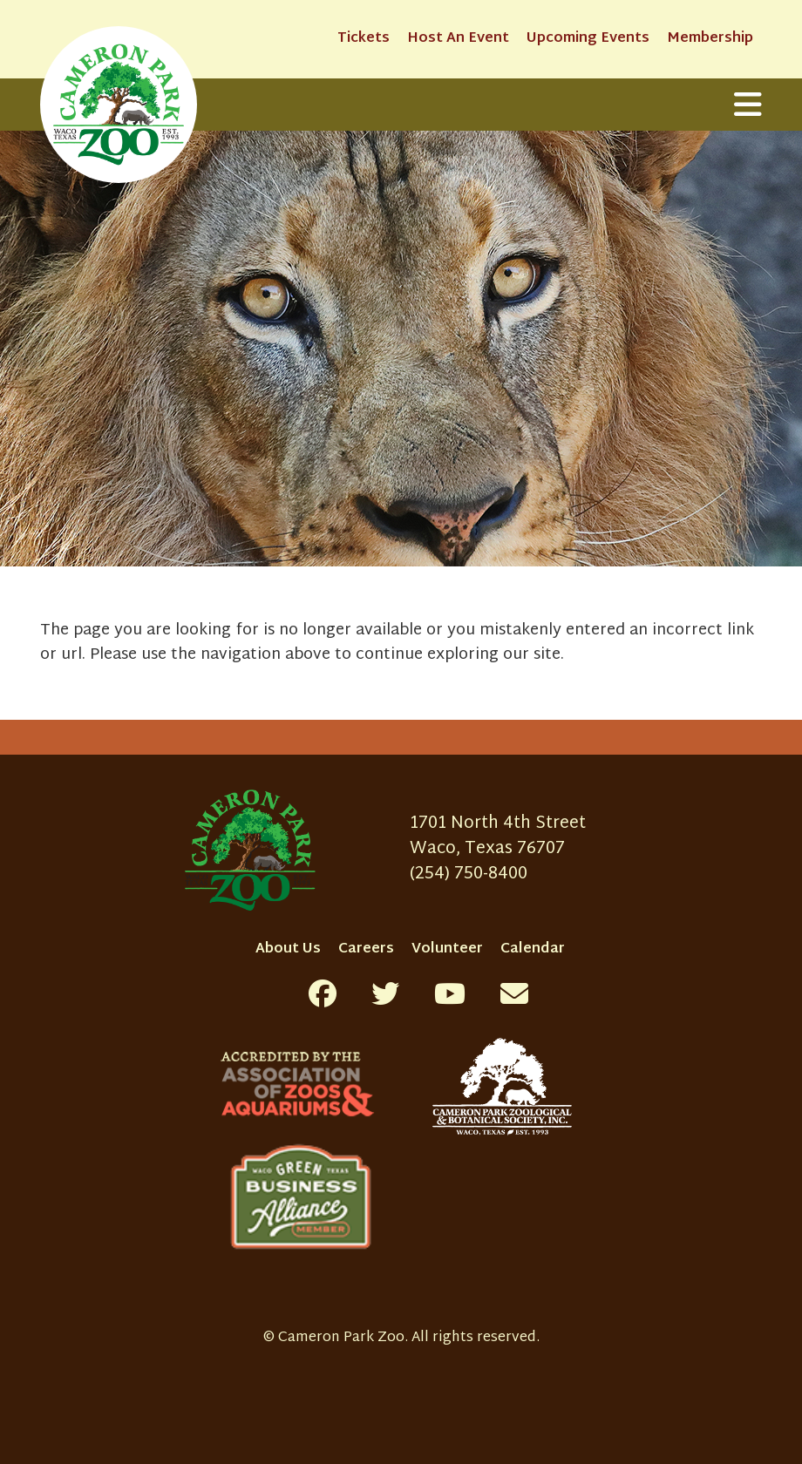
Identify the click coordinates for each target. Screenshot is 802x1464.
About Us (288, 949)
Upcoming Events (588, 38)
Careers (366, 949)
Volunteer (447, 949)
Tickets (363, 38)
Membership (710, 38)
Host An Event (458, 38)
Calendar (532, 949)
